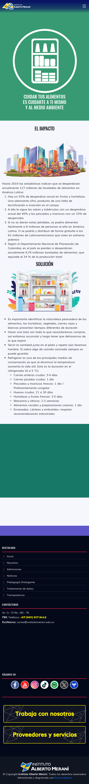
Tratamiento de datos (20, 588)
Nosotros (12, 562)
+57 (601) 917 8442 (34, 617)
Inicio (10, 556)
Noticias (12, 575)
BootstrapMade (63, 777)
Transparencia (16, 595)
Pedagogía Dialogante (21, 582)
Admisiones (14, 569)
